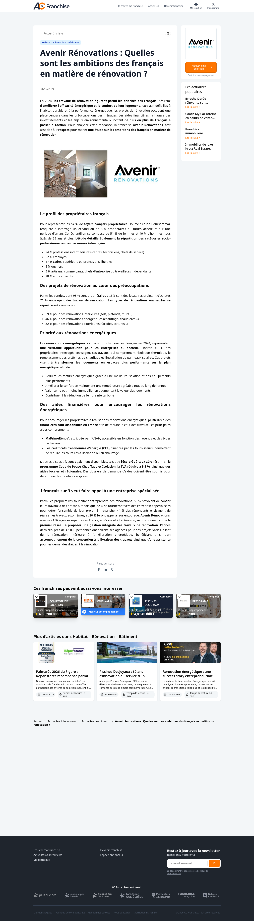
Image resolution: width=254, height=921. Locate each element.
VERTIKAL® (104, 601)
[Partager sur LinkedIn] (105, 569)
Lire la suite (193, 106)
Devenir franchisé (111, 850)
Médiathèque (41, 860)
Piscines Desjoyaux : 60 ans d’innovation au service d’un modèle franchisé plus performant (122, 678)
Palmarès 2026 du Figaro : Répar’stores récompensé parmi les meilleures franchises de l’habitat (62, 678)
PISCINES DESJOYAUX (152, 603)
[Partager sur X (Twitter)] (112, 569)
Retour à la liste (51, 33)
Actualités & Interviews (62, 721)
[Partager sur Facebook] (98, 569)
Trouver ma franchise (46, 850)
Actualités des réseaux (96, 721)
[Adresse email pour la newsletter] (188, 863)
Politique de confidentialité (70, 912)
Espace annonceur (111, 855)
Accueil (37, 721)
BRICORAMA (200, 601)
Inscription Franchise (145, 912)
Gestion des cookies (99, 912)
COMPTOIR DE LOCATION (58, 603)
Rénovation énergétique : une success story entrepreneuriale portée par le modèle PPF (188, 676)
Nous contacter (121, 912)
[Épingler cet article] (168, 33)
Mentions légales (42, 912)
